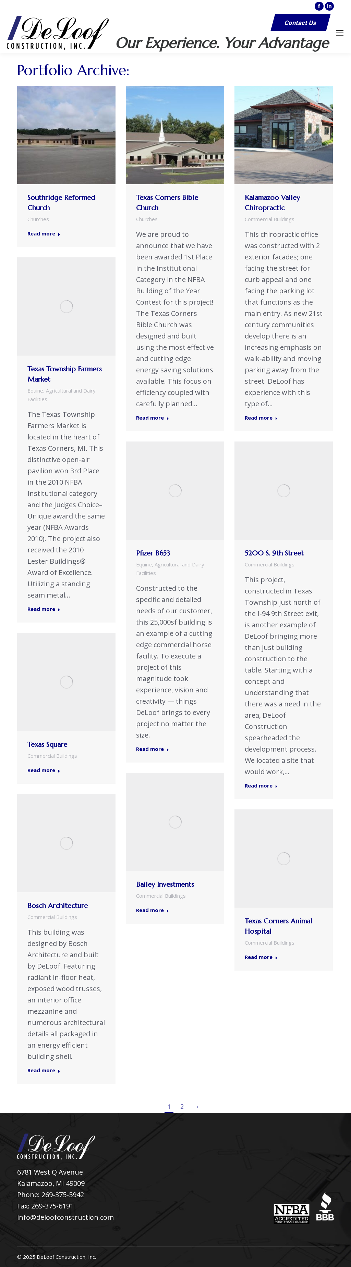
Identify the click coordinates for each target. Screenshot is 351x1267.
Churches (38, 219)
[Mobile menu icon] (339, 32)
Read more (43, 233)
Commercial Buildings (269, 219)
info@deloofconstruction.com (65, 1217)
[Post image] (66, 135)
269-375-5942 (62, 1194)
